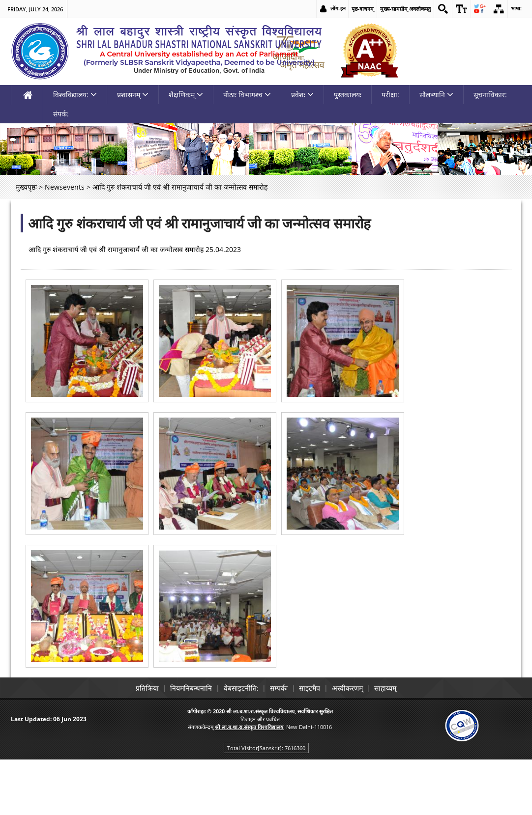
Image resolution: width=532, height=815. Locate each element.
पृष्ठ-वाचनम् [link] (359, 8)
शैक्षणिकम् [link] (186, 151)
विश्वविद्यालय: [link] (75, 151)
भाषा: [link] (516, 8)
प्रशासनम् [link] (132, 151)
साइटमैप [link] (314, 744)
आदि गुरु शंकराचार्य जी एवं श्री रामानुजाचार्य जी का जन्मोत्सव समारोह (199, 279)
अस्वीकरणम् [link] (355, 744)
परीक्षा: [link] (390, 151)
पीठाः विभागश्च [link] (247, 151)
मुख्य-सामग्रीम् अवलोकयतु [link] (402, 8)
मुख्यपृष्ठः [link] (26, 243)
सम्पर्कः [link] (279, 744)
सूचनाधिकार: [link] (490, 151)
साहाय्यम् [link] (398, 744)
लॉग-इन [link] (334, 8)
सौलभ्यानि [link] (436, 151)
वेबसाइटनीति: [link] (236, 744)
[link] (440, 9)
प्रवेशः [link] (302, 151)
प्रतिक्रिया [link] (134, 744)
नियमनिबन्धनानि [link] (183, 744)
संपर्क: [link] (61, 170)
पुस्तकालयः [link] (347, 151)
